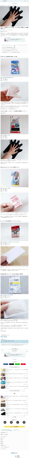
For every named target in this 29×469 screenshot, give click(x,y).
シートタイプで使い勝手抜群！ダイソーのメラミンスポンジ (10, 50)
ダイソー (6, 80)
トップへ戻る (14, 359)
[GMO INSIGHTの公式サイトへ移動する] (14, 452)
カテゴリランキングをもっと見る (14, 390)
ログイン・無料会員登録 (14, 426)
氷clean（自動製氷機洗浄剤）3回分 (8, 77)
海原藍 (27, 371)
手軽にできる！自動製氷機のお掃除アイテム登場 (9, 47)
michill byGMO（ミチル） (3, 5)
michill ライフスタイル (4, 31)
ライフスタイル (8, 5)
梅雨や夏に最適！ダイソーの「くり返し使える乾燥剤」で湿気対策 (11, 52)
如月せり (27, 406)
